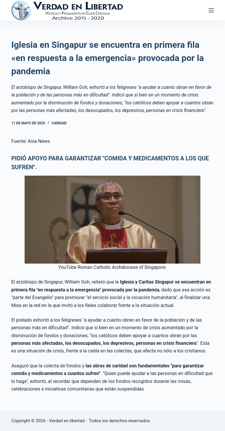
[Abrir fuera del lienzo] (211, 10)
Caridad (59, 123)
